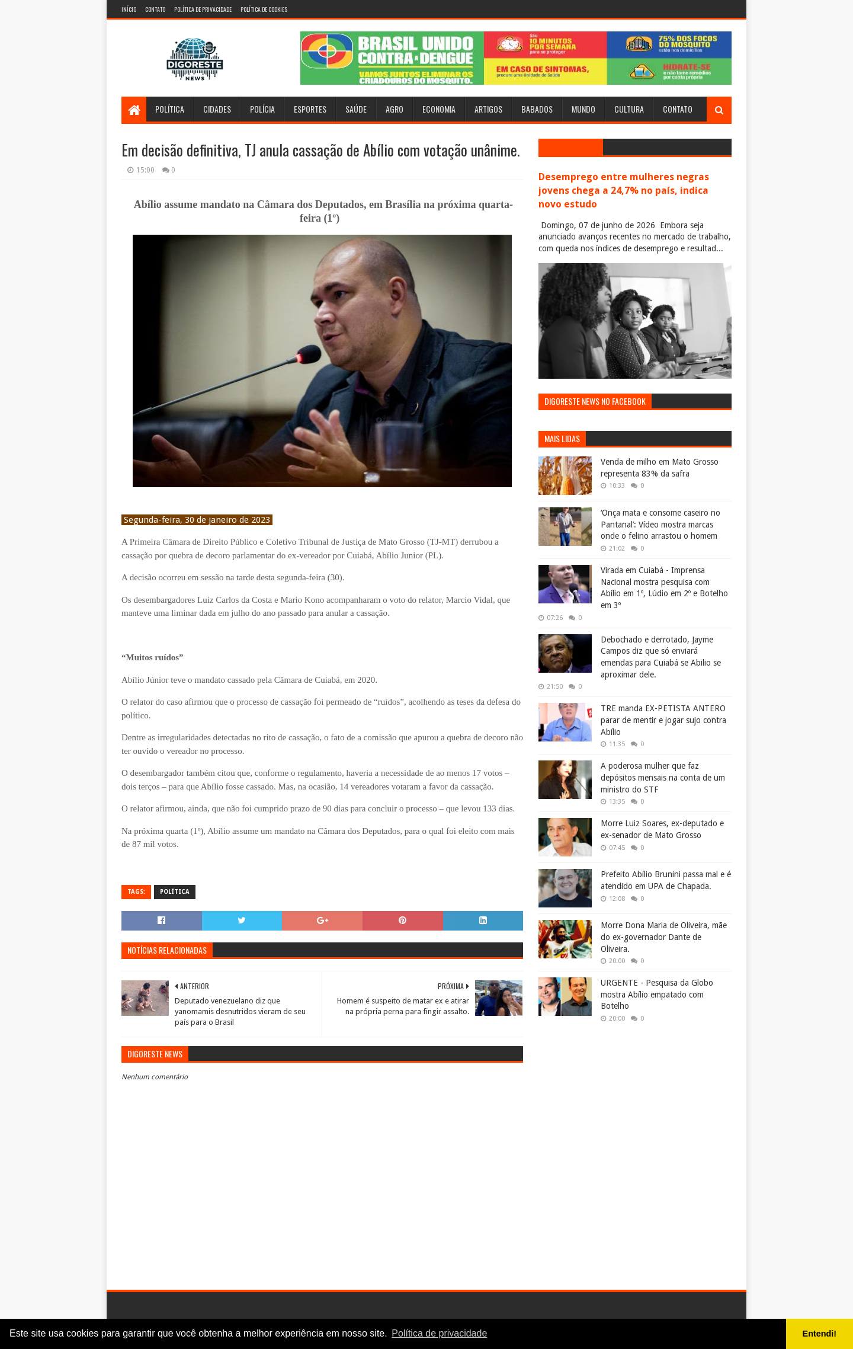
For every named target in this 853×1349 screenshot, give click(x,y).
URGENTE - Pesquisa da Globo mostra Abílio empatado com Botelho (657, 994)
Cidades (217, 109)
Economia (439, 109)
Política (169, 109)
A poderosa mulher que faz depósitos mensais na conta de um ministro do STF (663, 777)
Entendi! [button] (820, 1333)
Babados (537, 109)
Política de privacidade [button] (439, 1333)
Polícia (262, 109)
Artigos (488, 109)
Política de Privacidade (203, 9)
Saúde (356, 109)
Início (128, 9)
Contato (155, 9)
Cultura (629, 109)
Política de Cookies (263, 9)
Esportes (310, 109)
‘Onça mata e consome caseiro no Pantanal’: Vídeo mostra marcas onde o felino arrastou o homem (660, 524)
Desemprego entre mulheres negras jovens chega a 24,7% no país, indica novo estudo (623, 190)
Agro (394, 109)
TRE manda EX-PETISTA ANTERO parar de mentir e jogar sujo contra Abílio (663, 720)
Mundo (583, 109)
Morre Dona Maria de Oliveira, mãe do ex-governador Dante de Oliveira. (664, 936)
